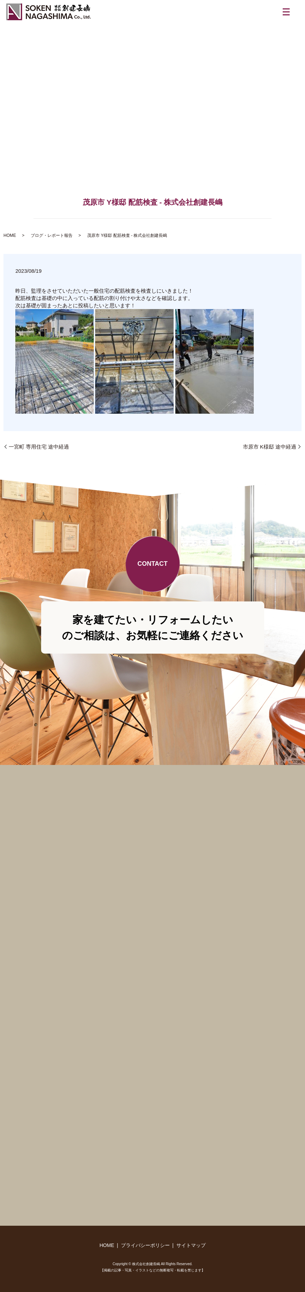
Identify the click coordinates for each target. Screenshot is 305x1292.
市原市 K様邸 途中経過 (269, 447)
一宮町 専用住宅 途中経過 (39, 447)
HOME (9, 235)
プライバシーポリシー (145, 1245)
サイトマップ (191, 1245)
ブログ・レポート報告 (52, 235)
